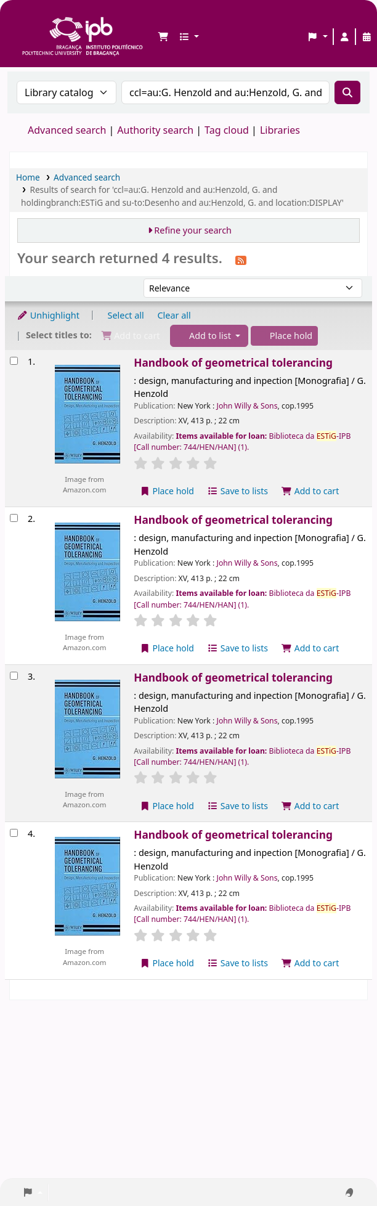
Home (28, 177)
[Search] (347, 92)
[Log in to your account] (344, 37)
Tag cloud (227, 130)
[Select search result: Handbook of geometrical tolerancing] (14, 361)
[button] (163, 37)
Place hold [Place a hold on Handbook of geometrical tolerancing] (166, 491)
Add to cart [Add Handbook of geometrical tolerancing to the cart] (310, 491)
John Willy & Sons (247, 406)
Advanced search (67, 130)
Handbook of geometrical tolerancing (233, 363)
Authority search (155, 130)
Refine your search (193, 230)
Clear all (174, 315)
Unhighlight (48, 315)
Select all (126, 315)
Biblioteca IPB (25, 19)
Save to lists (238, 491)
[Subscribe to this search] (241, 259)
